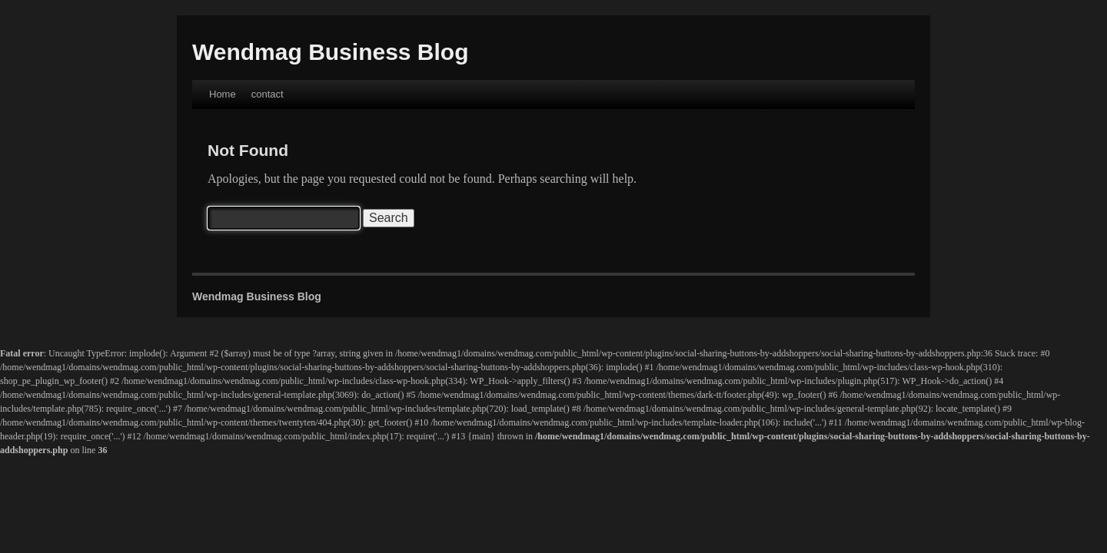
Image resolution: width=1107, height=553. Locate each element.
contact (267, 94)
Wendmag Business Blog (330, 52)
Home (222, 94)
